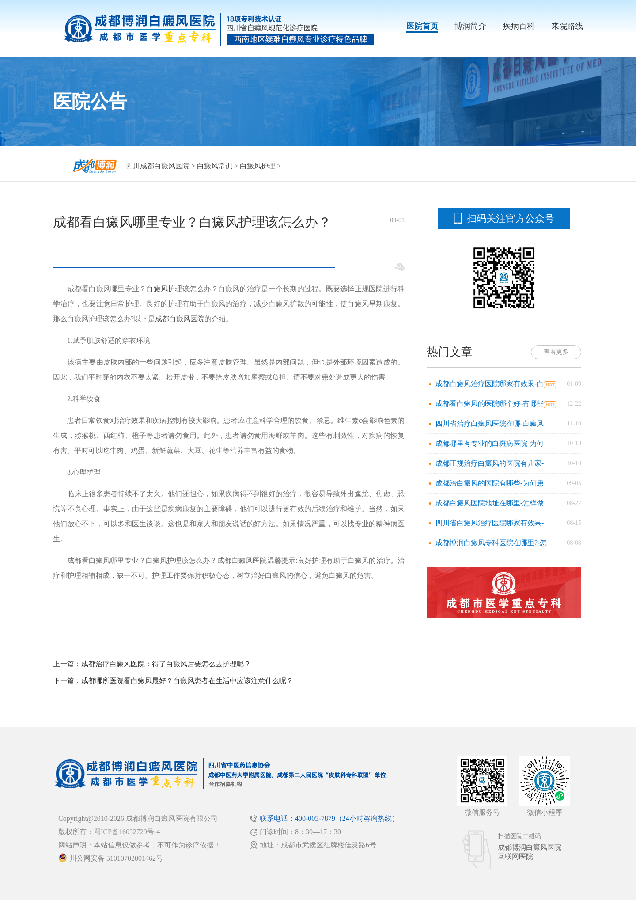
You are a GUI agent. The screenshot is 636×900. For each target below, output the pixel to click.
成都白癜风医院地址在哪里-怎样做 (489, 503)
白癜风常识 (214, 166)
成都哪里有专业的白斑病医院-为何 (489, 443)
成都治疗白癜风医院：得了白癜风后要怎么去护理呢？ (166, 664)
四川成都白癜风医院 (157, 166)
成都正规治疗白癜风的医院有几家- (489, 463)
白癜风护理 (257, 166)
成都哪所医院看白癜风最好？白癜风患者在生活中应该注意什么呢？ (187, 680)
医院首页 (422, 26)
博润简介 (470, 26)
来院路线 (567, 26)
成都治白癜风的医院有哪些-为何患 (489, 483)
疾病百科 (519, 26)
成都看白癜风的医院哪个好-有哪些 (489, 403)
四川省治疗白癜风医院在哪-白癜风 (489, 423)
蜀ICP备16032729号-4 (127, 831)
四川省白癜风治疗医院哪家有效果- (489, 523)
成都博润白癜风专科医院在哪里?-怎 (491, 543)
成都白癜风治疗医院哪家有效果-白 (489, 383)
